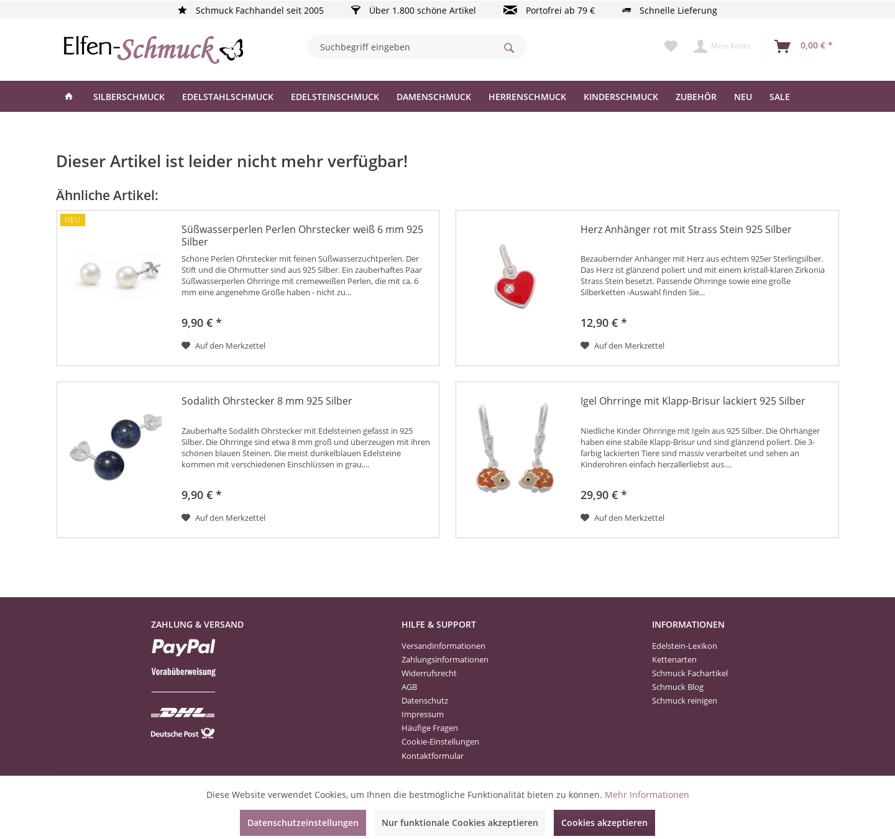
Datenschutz (425, 700)
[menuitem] (416, 46)
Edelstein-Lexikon (684, 645)
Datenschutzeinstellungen (303, 822)
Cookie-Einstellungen (440, 741)
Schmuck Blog (678, 686)
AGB (409, 686)
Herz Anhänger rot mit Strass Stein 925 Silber (686, 229)
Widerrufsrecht (429, 673)
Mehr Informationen (647, 794)
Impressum (423, 714)
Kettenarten (674, 659)
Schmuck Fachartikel (690, 673)
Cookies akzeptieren (604, 822)
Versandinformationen (443, 645)
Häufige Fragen (430, 727)
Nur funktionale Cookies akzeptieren (460, 822)
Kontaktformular (433, 755)
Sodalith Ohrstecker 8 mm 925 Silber (266, 401)
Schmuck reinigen (684, 700)
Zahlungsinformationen (445, 659)
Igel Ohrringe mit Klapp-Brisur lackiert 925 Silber (693, 401)
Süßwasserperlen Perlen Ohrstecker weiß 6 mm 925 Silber (302, 236)
